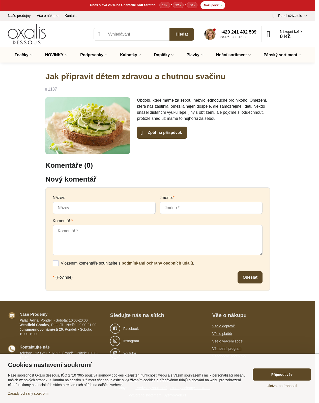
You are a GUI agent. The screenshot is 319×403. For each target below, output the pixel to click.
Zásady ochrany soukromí (28, 393)
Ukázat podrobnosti (282, 386)
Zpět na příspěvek (161, 133)
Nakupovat (213, 5)
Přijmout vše (282, 374)
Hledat (182, 34)
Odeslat (250, 277)
